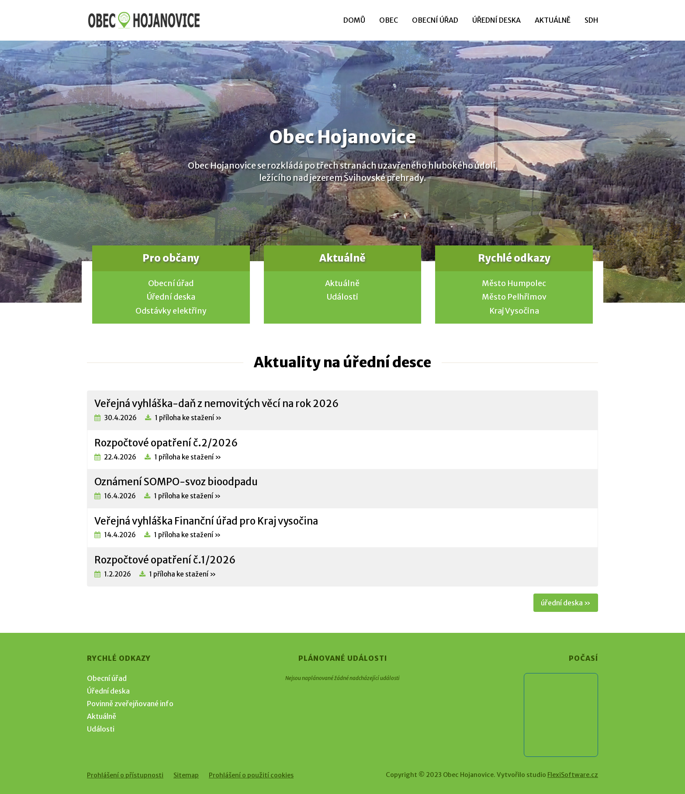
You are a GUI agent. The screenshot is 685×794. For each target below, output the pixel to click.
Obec (388, 20)
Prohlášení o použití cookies (251, 775)
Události (342, 297)
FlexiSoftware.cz (572, 775)
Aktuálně (553, 20)
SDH (591, 20)
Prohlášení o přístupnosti (125, 775)
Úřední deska (496, 20)
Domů (354, 20)
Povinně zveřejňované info (130, 703)
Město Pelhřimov (514, 297)
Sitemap (186, 775)
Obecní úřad (435, 20)
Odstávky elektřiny (171, 311)
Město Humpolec (514, 283)
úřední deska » (566, 602)
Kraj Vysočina (514, 311)
